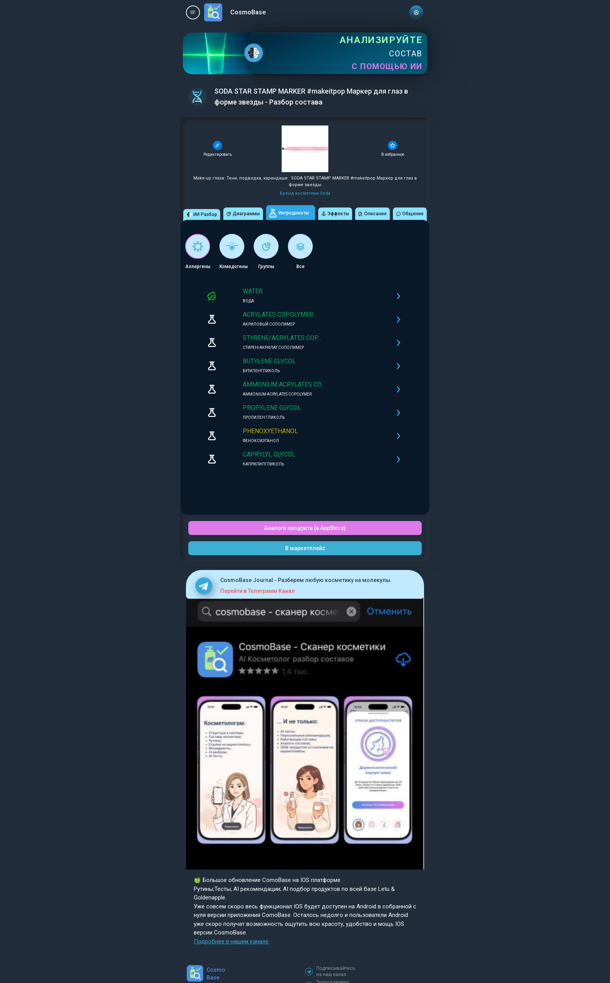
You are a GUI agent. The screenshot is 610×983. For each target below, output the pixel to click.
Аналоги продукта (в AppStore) (305, 528)
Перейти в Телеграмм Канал (257, 591)
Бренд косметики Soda (305, 193)
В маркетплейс (305, 548)
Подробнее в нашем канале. (232, 941)
